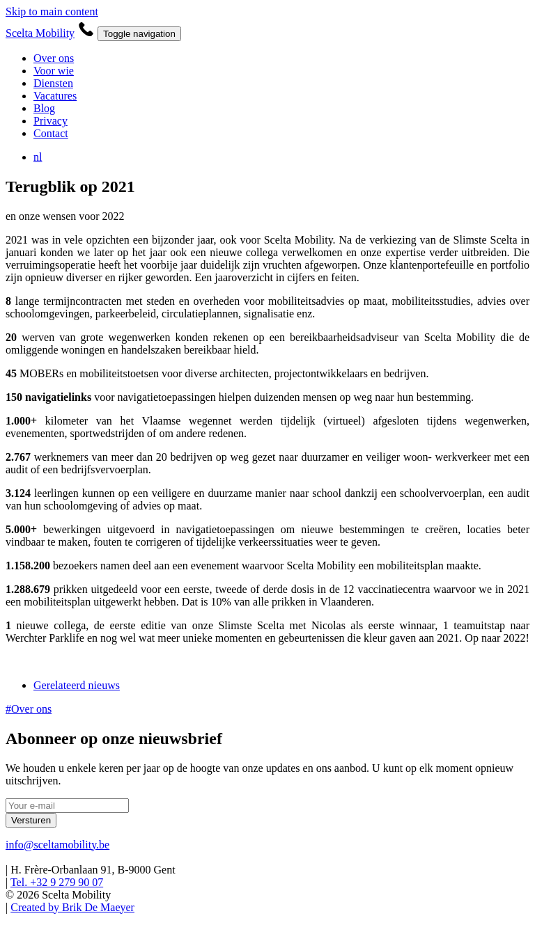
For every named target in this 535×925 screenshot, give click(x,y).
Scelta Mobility (40, 33)
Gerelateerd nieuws (76, 685)
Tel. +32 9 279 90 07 (56, 882)
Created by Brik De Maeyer (72, 907)
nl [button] (41, 157)
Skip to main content (52, 11)
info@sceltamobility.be (57, 845)
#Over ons (29, 709)
